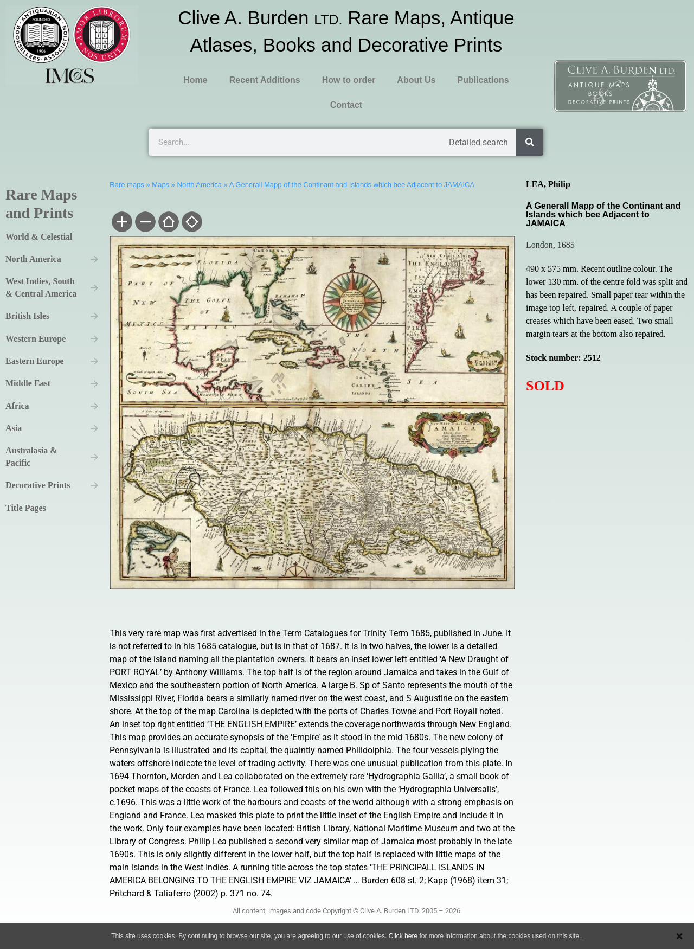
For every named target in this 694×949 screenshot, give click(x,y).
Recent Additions (264, 80)
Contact (346, 105)
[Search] (529, 142)
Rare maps (127, 185)
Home (195, 80)
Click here (403, 936)
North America (199, 185)
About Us (416, 80)
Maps (160, 185)
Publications (483, 80)
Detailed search (478, 142)
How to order (349, 80)
